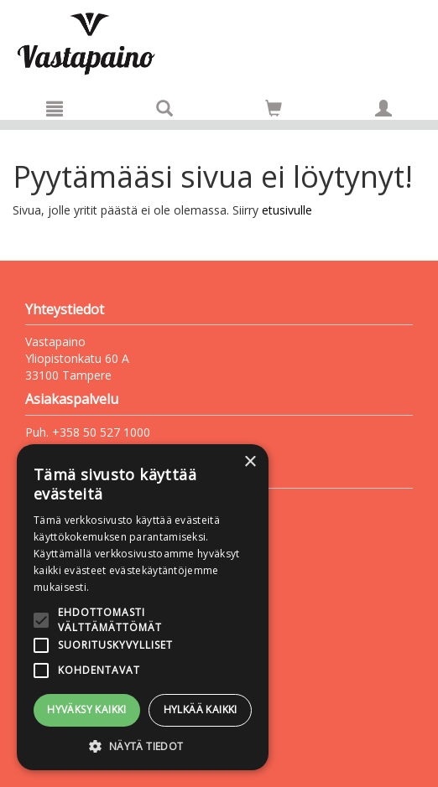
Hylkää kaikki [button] (200, 709)
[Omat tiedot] (383, 108)
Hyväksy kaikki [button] (87, 709)
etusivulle (287, 210)
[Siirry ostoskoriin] (273, 108)
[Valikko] (54, 108)
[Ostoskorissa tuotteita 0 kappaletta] (273, 111)
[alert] (143, 607)
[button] (143, 745)
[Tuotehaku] (164, 108)
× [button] (249, 462)
